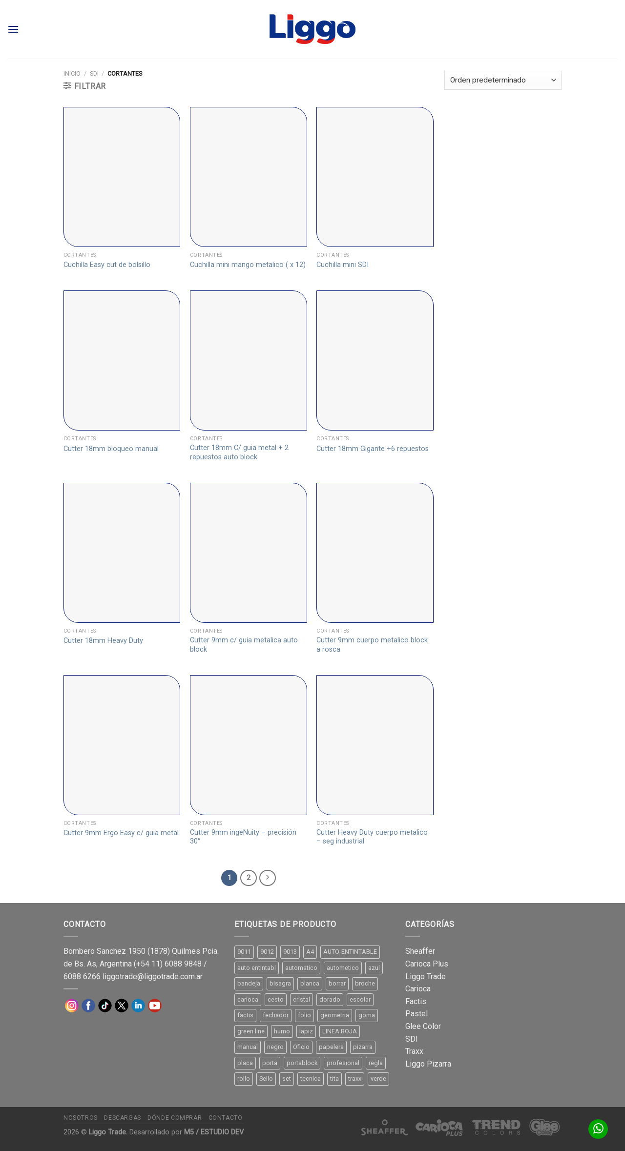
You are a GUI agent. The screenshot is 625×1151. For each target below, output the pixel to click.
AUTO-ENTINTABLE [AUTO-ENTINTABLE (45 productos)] (350, 951)
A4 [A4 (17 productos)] (310, 951)
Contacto (225, 1117)
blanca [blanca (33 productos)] (309, 983)
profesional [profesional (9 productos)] (343, 1063)
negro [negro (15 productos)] (275, 1046)
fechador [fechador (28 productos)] (276, 1015)
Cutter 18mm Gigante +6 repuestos (372, 449)
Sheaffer (420, 951)
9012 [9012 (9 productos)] (267, 951)
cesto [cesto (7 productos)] (276, 999)
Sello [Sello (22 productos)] (266, 1078)
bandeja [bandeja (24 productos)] (248, 983)
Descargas (122, 1117)
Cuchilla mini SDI (342, 265)
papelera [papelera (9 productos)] (331, 1046)
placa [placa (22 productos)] (245, 1063)
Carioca (418, 988)
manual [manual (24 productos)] (247, 1046)
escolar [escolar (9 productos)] (360, 999)
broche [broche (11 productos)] (365, 983)
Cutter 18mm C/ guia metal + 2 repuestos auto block (239, 452)
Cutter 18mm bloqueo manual (111, 449)
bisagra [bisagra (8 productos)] (280, 983)
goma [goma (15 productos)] (366, 1015)
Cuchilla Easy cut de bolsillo (106, 265)
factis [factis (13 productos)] (245, 1015)
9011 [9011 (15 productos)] (244, 951)
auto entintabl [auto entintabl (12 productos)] (256, 967)
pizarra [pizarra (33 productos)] (363, 1046)
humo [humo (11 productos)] (282, 1031)
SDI (94, 73)
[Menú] (13, 29)
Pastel (416, 1013)
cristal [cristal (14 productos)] (301, 999)
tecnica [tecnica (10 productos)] (310, 1078)
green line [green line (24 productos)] (251, 1031)
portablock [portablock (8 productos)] (302, 1063)
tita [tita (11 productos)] (334, 1078)
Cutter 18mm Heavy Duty (103, 641)
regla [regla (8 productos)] (376, 1063)
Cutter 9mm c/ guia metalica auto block (244, 645)
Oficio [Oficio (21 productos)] (301, 1046)
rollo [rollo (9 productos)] (243, 1078)
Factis (415, 1001)
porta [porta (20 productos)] (269, 1063)
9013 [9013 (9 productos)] (290, 951)
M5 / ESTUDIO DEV (214, 1132)
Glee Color (423, 1026)
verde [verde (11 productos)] (378, 1078)
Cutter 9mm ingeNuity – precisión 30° (243, 837)
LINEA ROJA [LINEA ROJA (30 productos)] (339, 1031)
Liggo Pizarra (428, 1064)
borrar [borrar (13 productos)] (337, 983)
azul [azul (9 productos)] (374, 967)
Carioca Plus (426, 963)
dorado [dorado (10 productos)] (329, 999)
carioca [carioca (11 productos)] (247, 999)
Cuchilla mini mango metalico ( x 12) (248, 265)
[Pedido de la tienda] (503, 80)
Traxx (414, 1051)
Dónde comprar (174, 1117)
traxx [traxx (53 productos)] (354, 1078)
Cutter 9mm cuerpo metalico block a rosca (372, 645)
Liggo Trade (425, 976)
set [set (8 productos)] (286, 1078)
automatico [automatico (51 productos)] (301, 967)
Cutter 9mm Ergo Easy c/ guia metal (121, 833)
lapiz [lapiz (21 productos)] (306, 1031)
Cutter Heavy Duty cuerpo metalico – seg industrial (372, 837)
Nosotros (80, 1117)
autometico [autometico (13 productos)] (343, 967)
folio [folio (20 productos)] (304, 1015)
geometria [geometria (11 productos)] (334, 1015)
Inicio (72, 73)
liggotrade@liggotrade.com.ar (153, 976)
